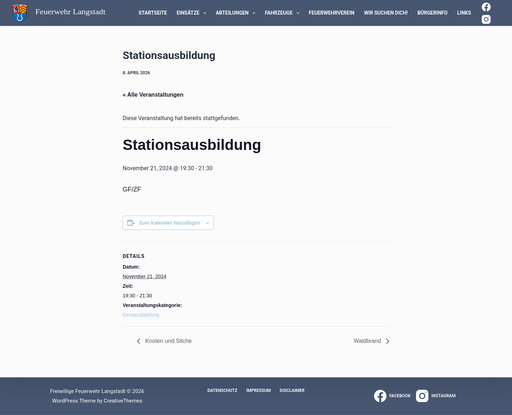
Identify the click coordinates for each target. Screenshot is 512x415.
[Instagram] (486, 19)
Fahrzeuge (283, 13)
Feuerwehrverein (331, 13)
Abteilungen (237, 13)
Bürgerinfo (432, 13)
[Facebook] (486, 6)
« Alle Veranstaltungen (153, 95)
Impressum (258, 390)
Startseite (153, 13)
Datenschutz (222, 390)
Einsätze (193, 13)
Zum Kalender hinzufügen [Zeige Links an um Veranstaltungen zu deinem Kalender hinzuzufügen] (169, 223)
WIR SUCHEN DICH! (386, 13)
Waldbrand (368, 341)
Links (464, 13)
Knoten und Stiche (168, 341)
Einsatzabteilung (141, 315)
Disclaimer (292, 390)
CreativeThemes (123, 401)
